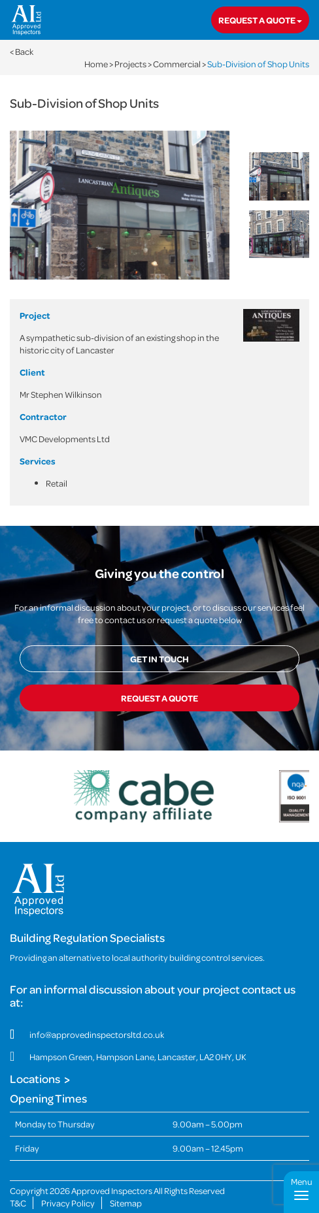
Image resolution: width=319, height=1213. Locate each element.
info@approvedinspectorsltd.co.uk (96, 1034)
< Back (21, 51)
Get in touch (159, 659)
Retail (56, 483)
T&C (18, 1203)
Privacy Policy (68, 1203)
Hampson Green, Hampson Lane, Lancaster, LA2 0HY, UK (137, 1056)
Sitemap (126, 1203)
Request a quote (260, 20)
